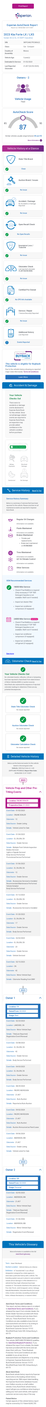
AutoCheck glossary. (23, 1254)
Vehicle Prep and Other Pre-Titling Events (22, 790)
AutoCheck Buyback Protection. (20, 1343)
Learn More (23, 377)
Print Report (23, 6)
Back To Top (36, 389)
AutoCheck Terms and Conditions (20, 1309)
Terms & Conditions (31, 372)
